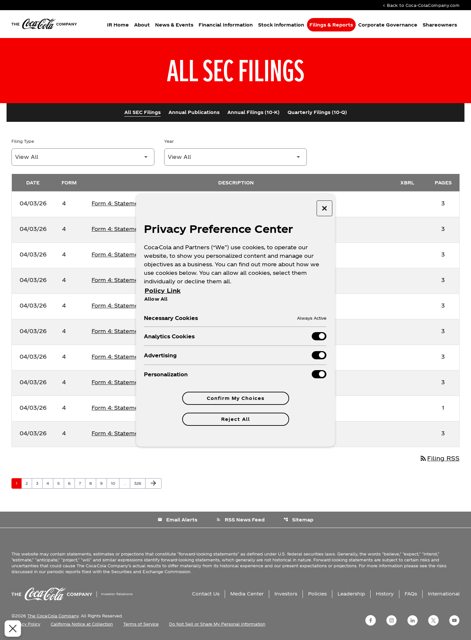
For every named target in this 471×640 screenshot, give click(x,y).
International (444, 593)
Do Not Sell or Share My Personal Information (217, 624)
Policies (317, 593)
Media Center (247, 593)
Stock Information (281, 25)
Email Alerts (177, 519)
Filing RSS (439, 458)
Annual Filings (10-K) (253, 112)
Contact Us (205, 593)
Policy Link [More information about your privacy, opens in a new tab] (163, 290)
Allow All (155, 298)
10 (115, 483)
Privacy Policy (25, 624)
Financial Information (226, 25)
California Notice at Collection (82, 624)
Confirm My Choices (235, 398)
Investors (285, 593)
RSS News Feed (240, 519)
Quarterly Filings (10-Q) (317, 112)
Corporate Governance (387, 25)
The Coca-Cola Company (52, 615)
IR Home (118, 25)
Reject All (235, 419)
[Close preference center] (324, 208)
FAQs (411, 593)
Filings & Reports (331, 25)
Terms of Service (141, 624)
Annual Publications (193, 112)
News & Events (174, 25)
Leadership (351, 593)
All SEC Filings (142, 112)
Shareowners (440, 25)
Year (169, 141)
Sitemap (298, 519)
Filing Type (22, 141)
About (142, 25)
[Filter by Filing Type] (82, 157)
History (385, 593)
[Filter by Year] (235, 157)
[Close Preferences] (9, 628)
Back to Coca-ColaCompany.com (421, 5)
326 (139, 483)
